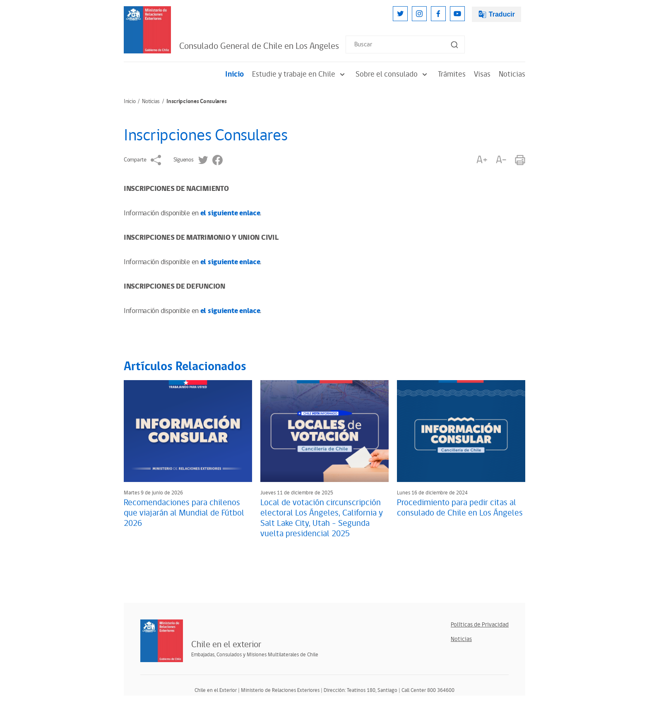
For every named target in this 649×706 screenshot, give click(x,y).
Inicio (234, 74)
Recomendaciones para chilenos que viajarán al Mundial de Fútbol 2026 (184, 513)
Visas (482, 74)
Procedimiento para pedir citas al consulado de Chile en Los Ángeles (460, 507)
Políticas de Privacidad (480, 624)
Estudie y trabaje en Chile (299, 74)
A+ (481, 160)
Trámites (452, 74)
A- (501, 160)
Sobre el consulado (393, 74)
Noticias (512, 74)
